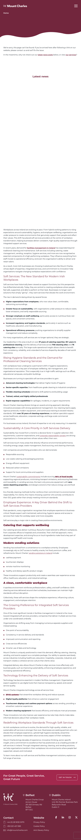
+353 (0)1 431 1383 (12, 826)
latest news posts (45, 55)
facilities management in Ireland (41, 248)
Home (6, 13)
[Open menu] (76, 6)
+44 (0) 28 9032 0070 (13, 822)
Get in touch (67, 777)
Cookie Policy (39, 826)
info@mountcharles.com (15, 830)
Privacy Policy (39, 822)
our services (71, 55)
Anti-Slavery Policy (41, 830)
